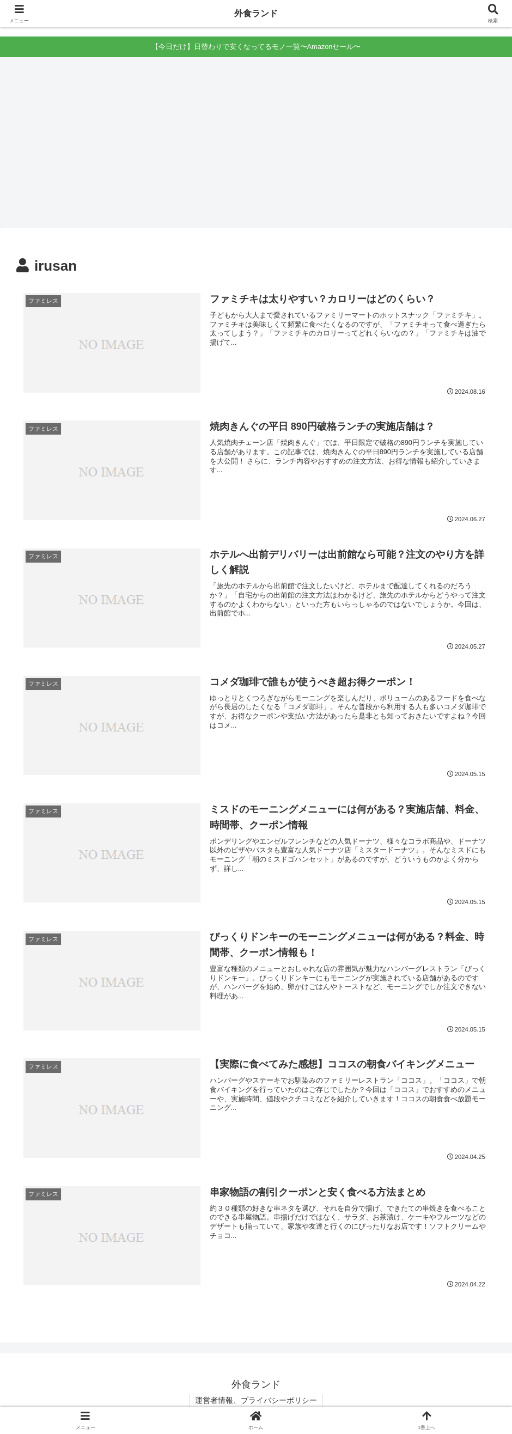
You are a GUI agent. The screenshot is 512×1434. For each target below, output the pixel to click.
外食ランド (256, 13)
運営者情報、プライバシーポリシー (256, 1400)
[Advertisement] (256, 146)
